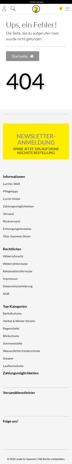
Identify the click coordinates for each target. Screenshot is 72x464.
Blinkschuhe (11, 336)
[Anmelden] (4, 9)
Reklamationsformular (17, 271)
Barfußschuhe (12, 313)
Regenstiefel (11, 328)
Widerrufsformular (15, 263)
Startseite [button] (23, 56)
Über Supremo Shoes (17, 236)
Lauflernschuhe (13, 366)
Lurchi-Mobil (11, 199)
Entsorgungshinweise (17, 228)
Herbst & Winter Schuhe (19, 321)
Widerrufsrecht (13, 256)
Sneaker (8, 358)
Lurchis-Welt (11, 184)
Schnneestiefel (12, 343)
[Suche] (13, 9)
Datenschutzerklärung (17, 286)
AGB (6, 293)
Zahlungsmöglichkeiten (18, 206)
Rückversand (11, 221)
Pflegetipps (10, 191)
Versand (8, 213)
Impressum (10, 278)
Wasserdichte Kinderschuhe (21, 351)
